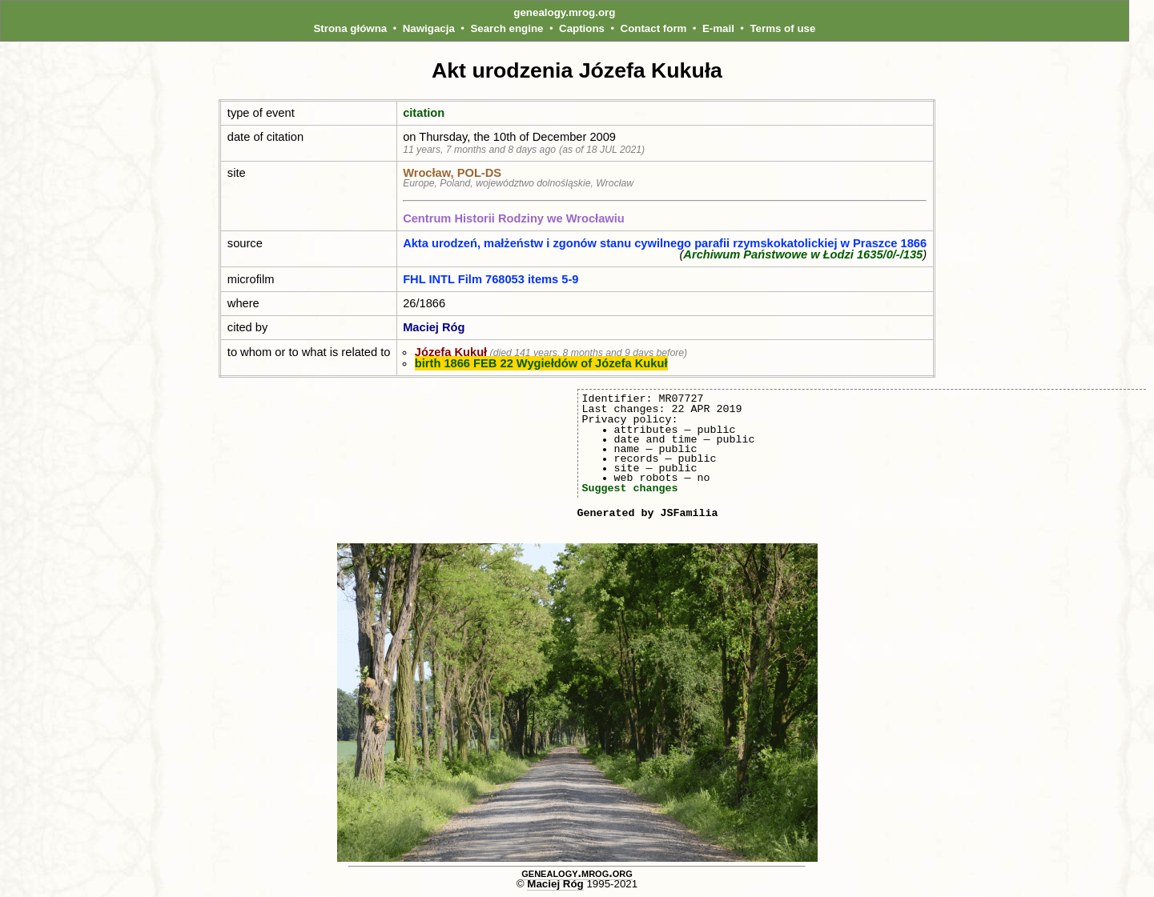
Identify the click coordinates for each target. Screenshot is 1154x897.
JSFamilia (689, 513)
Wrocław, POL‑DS (452, 172)
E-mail (718, 28)
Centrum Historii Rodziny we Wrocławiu (514, 218)
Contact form (654, 28)
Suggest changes (630, 488)
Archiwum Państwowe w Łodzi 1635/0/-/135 (803, 254)
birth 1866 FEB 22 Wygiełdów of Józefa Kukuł (541, 363)
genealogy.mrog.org (564, 12)
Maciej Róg (433, 327)
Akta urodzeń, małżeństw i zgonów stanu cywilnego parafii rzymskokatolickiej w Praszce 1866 (665, 243)
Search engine (506, 28)
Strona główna (350, 28)
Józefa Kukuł (451, 352)
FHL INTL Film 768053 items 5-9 (490, 279)
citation (423, 112)
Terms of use (782, 28)
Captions (582, 28)
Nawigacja (429, 28)
